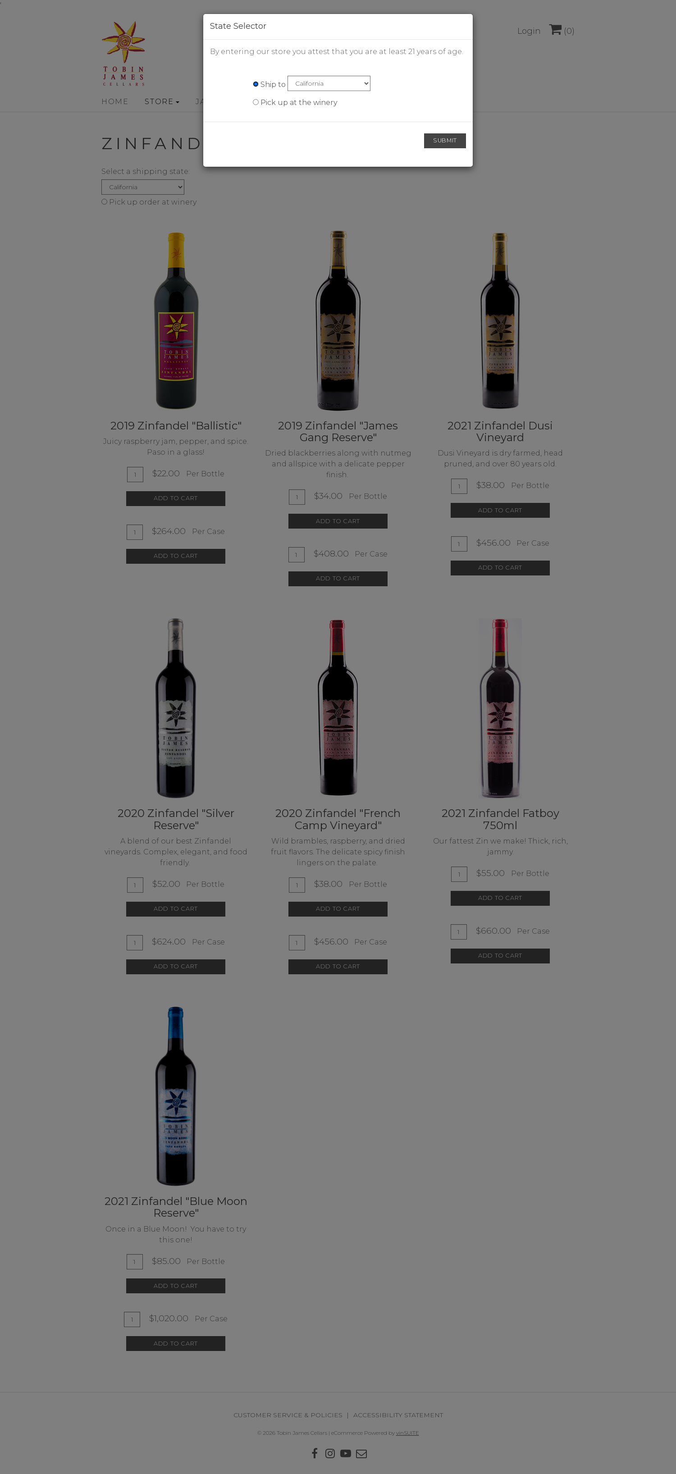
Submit (445, 140)
